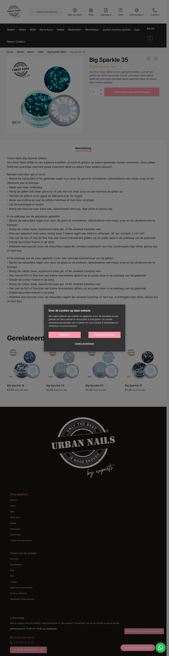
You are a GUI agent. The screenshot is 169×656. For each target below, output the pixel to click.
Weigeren (64, 334)
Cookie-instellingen (84, 343)
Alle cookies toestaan (104, 335)
